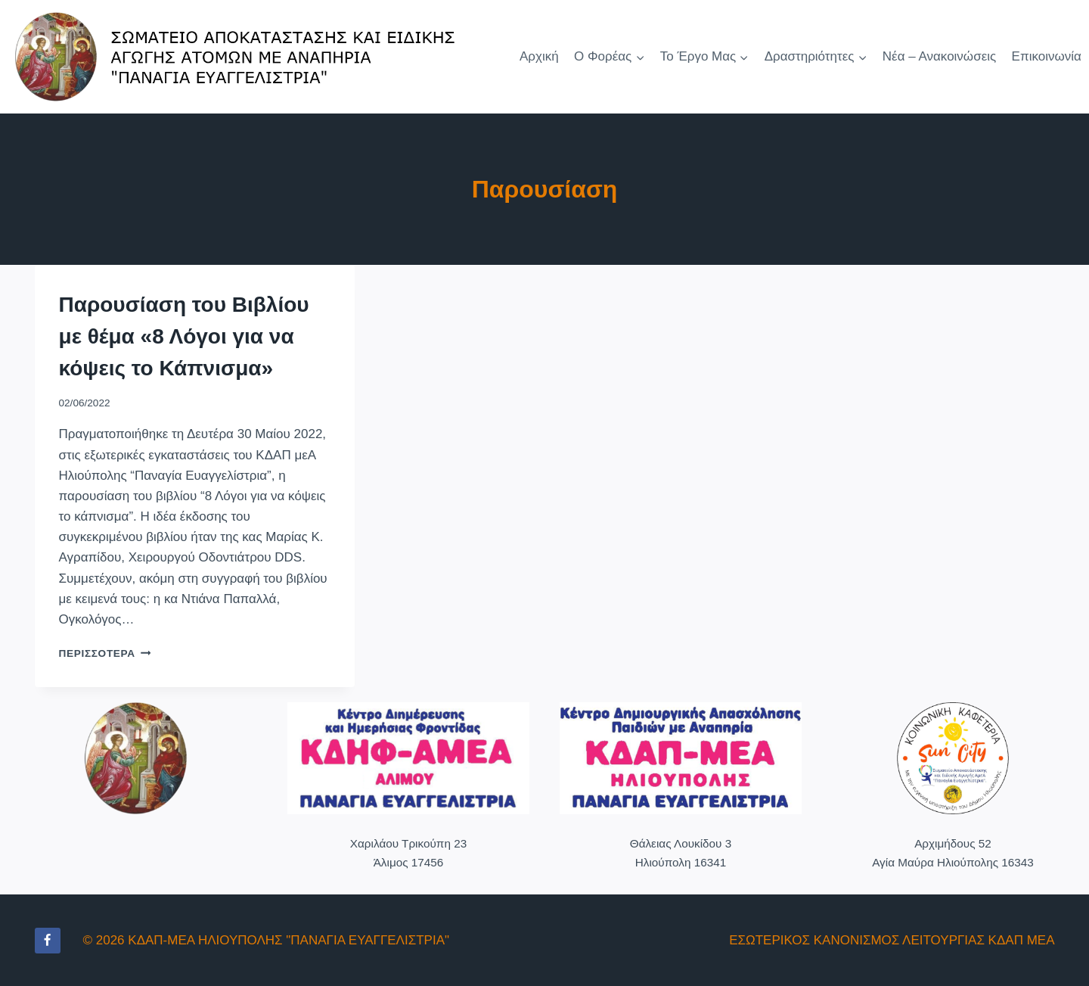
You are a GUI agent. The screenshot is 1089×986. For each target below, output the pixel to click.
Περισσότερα (105, 653)
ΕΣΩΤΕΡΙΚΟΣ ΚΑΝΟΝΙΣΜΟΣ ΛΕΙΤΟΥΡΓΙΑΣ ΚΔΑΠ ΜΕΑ (891, 940)
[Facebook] (47, 940)
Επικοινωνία (1046, 56)
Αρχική (539, 56)
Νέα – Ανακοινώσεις (939, 56)
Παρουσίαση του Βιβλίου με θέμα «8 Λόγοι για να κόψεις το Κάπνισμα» (184, 336)
